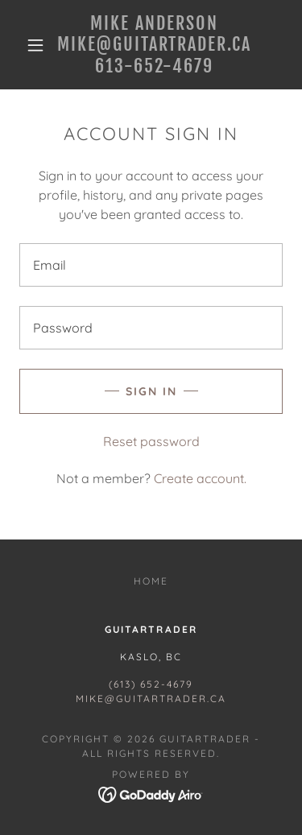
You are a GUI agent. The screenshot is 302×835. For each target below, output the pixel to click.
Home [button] (151, 581)
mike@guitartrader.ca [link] (151, 698)
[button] (35, 45)
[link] (154, 44)
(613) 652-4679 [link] (151, 684)
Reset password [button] (151, 441)
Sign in (151, 391)
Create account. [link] (200, 478)
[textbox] (151, 265)
